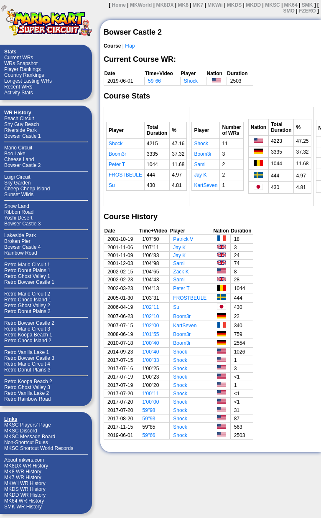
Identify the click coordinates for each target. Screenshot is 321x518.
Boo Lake (14, 154)
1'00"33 (151, 360)
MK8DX (164, 5)
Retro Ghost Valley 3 (27, 387)
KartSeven (205, 185)
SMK (307, 5)
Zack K (181, 272)
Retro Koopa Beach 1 (28, 335)
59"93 (149, 419)
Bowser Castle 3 (22, 224)
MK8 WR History (22, 472)
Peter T (117, 164)
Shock (191, 81)
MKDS (234, 5)
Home (119, 5)
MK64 (291, 5)
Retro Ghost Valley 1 (27, 276)
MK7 (198, 5)
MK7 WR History (22, 477)
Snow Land (16, 206)
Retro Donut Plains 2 (27, 311)
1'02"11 (151, 307)
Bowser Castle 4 (22, 247)
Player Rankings (22, 69)
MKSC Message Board (29, 437)
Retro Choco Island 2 (27, 341)
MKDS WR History (25, 489)
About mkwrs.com (24, 460)
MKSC (272, 5)
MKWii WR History (25, 483)
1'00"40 (151, 343)
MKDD (253, 5)
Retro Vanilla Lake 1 (26, 352)
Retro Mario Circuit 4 (27, 364)
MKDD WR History (25, 495)
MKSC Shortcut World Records (38, 448)
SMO (289, 11)
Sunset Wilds (18, 194)
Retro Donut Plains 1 (27, 270)
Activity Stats (18, 93)
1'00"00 (151, 402)
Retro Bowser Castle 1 (29, 282)
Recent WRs (18, 87)
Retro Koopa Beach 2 (28, 381)
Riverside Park (20, 130)
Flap (130, 46)
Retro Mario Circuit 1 (27, 265)
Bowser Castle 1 (22, 136)
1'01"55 (151, 334)
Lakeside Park (20, 235)
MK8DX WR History (26, 466)
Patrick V (183, 239)
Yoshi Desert (18, 218)
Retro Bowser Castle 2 (29, 323)
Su (112, 185)
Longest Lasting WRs (28, 81)
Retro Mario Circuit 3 (27, 329)
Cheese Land (19, 159)
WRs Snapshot (21, 63)
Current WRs (18, 58)
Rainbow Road (20, 253)
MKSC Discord (20, 431)
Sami (199, 164)
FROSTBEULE (125, 175)
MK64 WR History (24, 501)
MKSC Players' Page (27, 425)
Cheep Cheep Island (27, 189)
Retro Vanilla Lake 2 (26, 393)
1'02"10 (151, 316)
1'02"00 (151, 325)
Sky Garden (17, 183)
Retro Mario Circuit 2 (27, 294)
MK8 (183, 5)
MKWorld (141, 5)
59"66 (154, 81)
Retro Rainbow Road (27, 399)
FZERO (307, 11)
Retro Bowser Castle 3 (29, 358)
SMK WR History (23, 507)
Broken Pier (17, 241)
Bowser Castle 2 (22, 165)
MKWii (215, 5)
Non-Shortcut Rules (26, 442)
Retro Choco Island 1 (27, 300)
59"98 (149, 410)
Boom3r (117, 154)
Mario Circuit (18, 148)
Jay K (200, 175)
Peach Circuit (19, 118)
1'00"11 (151, 394)
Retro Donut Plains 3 (27, 370)
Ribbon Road (18, 212)
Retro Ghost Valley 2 (27, 305)
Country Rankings (24, 75)
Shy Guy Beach (21, 124)
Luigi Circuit (17, 177)
